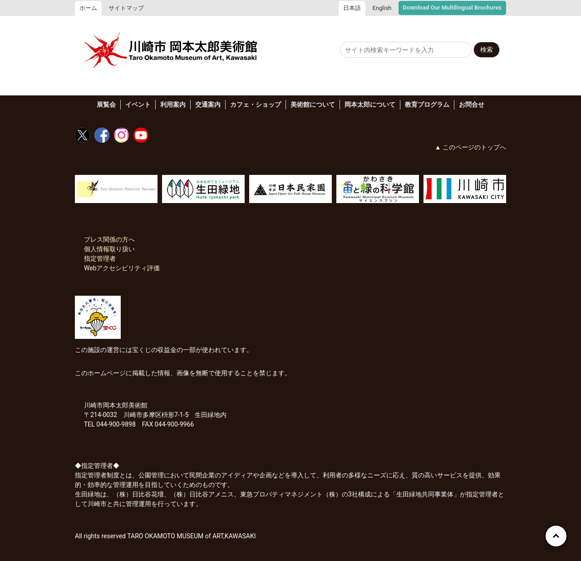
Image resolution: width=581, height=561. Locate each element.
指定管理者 (100, 258)
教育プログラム (427, 104)
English (381, 8)
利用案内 (173, 104)
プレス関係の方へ (109, 239)
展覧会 (106, 104)
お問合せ (471, 104)
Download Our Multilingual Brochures (452, 7)
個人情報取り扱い (109, 249)
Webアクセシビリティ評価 (122, 268)
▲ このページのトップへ (470, 147)
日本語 (352, 8)
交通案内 (208, 104)
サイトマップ (126, 8)
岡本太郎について (370, 104)
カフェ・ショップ (255, 104)
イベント (138, 104)
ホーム (88, 8)
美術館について (312, 104)
